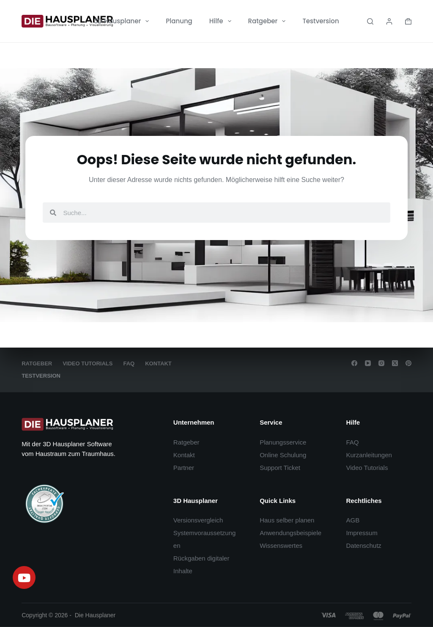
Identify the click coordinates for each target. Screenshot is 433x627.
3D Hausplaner (123, 21)
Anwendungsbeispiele (290, 532)
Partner (183, 467)
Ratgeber (268, 21)
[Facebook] (354, 363)
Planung (179, 21)
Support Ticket (280, 467)
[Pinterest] (408, 363)
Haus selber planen (287, 520)
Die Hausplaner (95, 615)
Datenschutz (363, 545)
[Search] (370, 21)
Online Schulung (283, 455)
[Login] (389, 21)
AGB (352, 520)
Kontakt (158, 363)
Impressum (361, 532)
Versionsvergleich (198, 520)
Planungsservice (283, 442)
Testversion (320, 21)
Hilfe (222, 21)
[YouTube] (368, 363)
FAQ (128, 363)
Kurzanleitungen (369, 455)
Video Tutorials (87, 363)
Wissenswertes (281, 545)
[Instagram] (381, 363)
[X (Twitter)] (395, 363)
